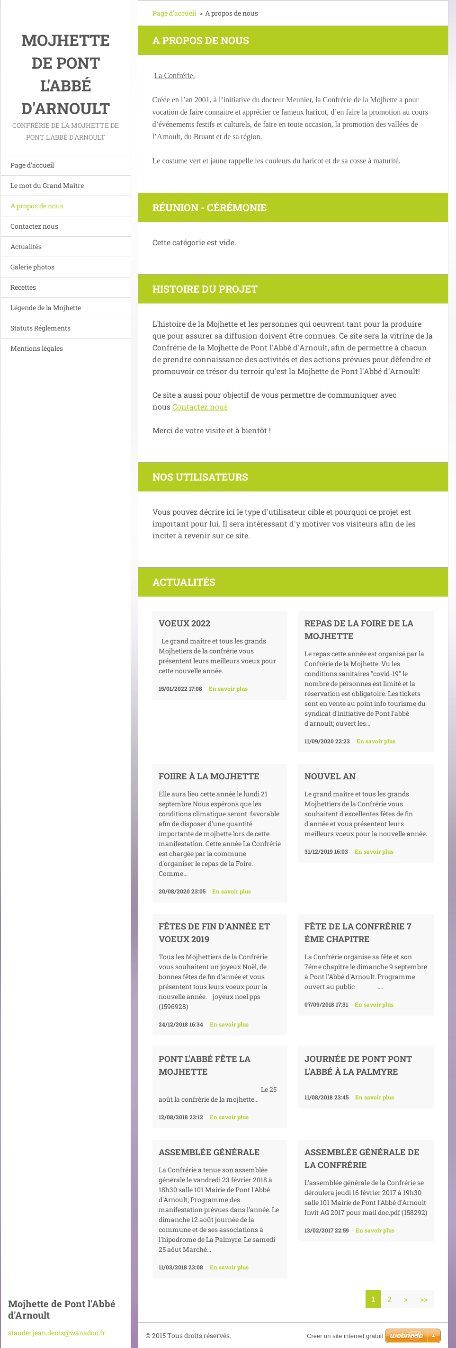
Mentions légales (36, 348)
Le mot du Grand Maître (47, 185)
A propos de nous (36, 205)
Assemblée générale (209, 1152)
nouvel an (330, 776)
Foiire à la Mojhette (209, 776)
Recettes (23, 287)
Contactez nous (34, 226)
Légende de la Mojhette (45, 307)
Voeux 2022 (184, 623)
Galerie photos (32, 266)
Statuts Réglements (40, 327)
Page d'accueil (32, 165)
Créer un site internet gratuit (345, 1335)
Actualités (26, 246)
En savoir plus (228, 688)
